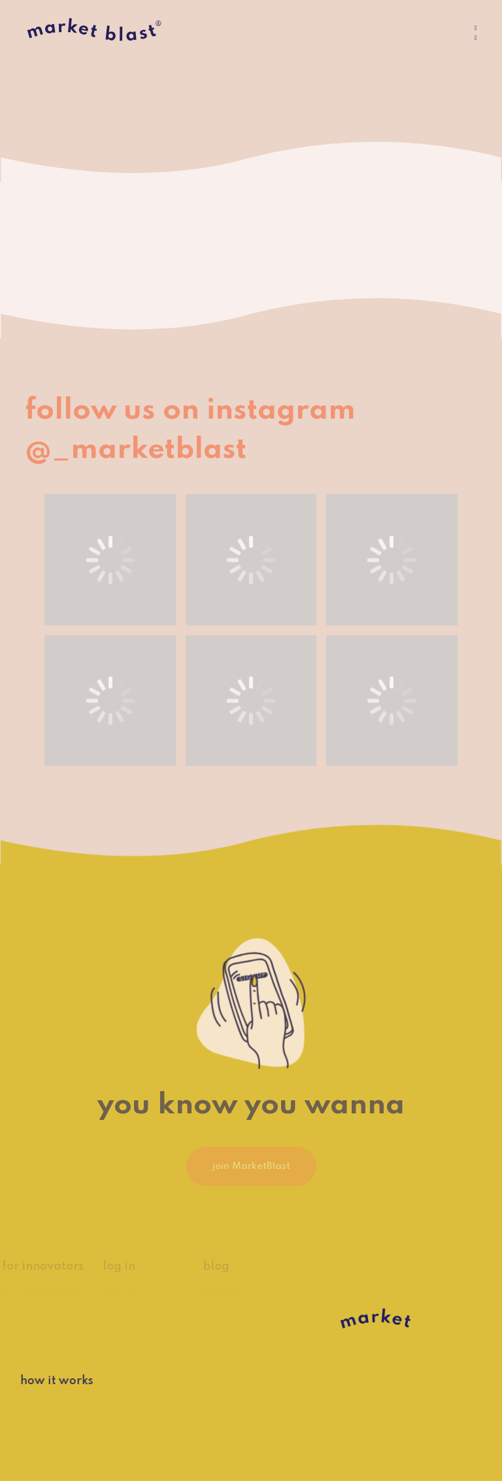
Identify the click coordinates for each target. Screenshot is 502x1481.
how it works (47, 1381)
